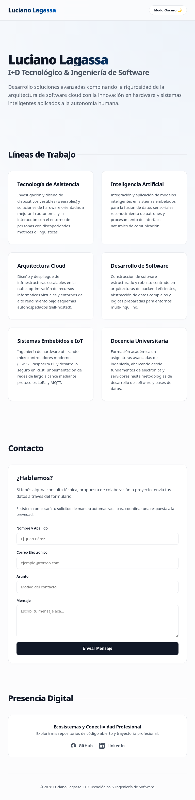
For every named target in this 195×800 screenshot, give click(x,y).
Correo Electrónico (32, 552)
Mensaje (24, 600)
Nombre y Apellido (32, 528)
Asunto (22, 576)
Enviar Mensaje (97, 648)
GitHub (81, 746)
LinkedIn (112, 746)
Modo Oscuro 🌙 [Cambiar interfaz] (168, 10)
